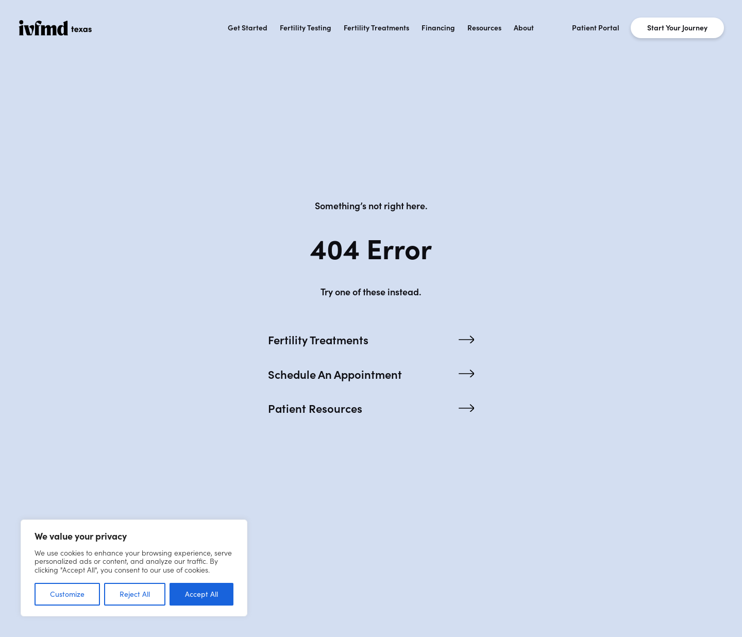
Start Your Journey (677, 27)
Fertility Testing (305, 27)
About (524, 27)
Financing (438, 27)
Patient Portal (595, 27)
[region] (134, 567)
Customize (67, 594)
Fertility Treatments (376, 27)
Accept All (201, 594)
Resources (484, 27)
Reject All (135, 594)
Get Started (247, 27)
